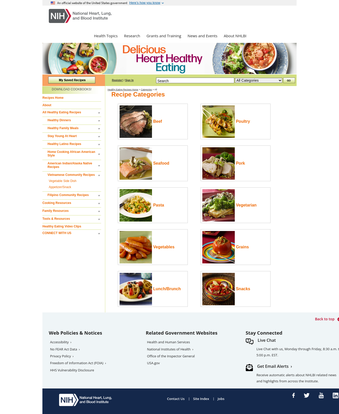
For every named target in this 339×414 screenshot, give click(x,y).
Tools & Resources (56, 219)
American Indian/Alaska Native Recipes (70, 165)
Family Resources (55, 211)
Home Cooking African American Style (71, 153)
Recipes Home (53, 98)
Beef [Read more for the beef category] (141, 121)
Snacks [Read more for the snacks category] (226, 289)
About (46, 105)
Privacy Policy (60, 356)
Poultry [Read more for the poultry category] (226, 121)
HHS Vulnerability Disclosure (72, 370)
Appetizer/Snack (60, 187)
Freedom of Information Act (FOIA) (76, 363)
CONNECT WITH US (56, 233)
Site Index (201, 398)
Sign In (129, 80)
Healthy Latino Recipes (64, 144)
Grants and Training (163, 35)
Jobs (221, 398)
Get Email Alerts (273, 366)
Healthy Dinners (59, 120)
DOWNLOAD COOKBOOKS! (71, 89)
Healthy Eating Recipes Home (123, 89)
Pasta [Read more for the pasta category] (142, 205)
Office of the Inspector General (171, 356)
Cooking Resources (56, 203)
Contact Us (176, 398)
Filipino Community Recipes (68, 195)
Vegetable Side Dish (62, 181)
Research (132, 35)
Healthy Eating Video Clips (61, 226)
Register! (117, 80)
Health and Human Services (168, 342)
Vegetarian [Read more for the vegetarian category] (229, 205)
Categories (146, 89)
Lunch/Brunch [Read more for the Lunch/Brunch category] (150, 289)
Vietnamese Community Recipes (71, 175)
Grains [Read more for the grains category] (225, 247)
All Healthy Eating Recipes (61, 112)
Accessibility (59, 342)
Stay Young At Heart (62, 136)
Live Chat (267, 340)
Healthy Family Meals (63, 128)
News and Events (202, 35)
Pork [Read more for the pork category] (223, 163)
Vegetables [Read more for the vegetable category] (147, 247)
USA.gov (153, 363)
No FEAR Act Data (63, 349)
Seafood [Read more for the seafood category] (144, 163)
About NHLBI (235, 35)
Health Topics (106, 35)
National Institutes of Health (169, 349)
